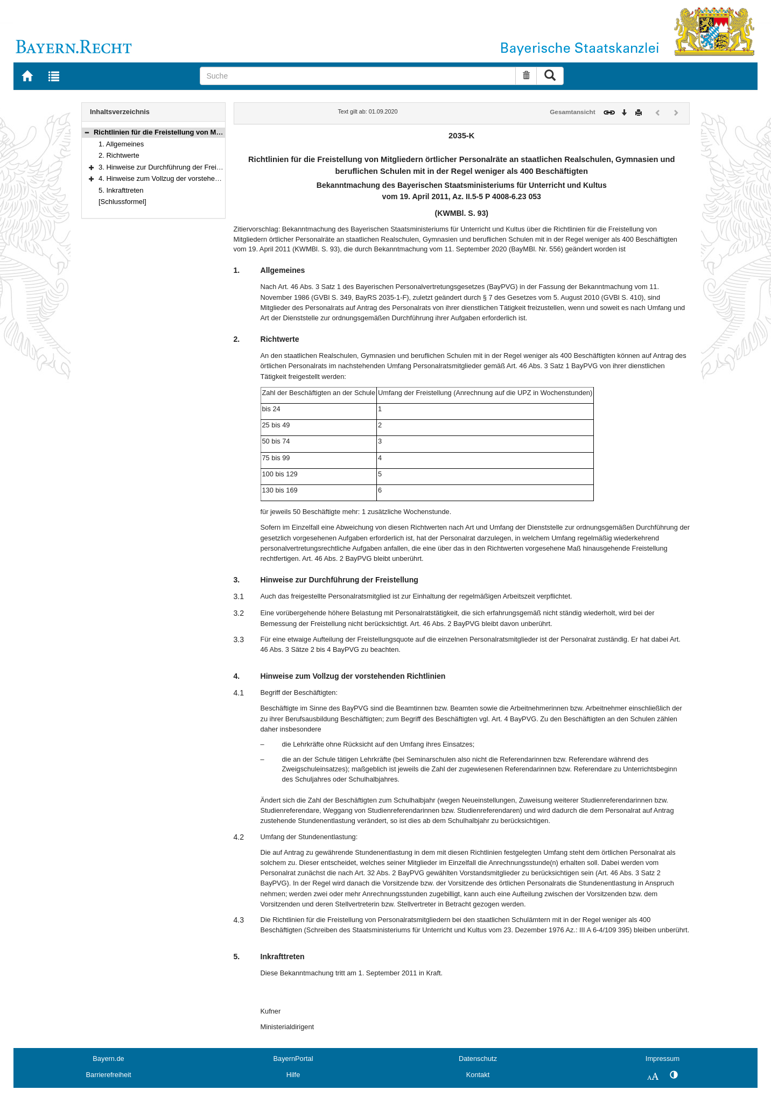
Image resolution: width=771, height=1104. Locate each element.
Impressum (662, 1058)
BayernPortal (293, 1058)
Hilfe (293, 1075)
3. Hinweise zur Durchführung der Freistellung (170, 167)
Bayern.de (108, 1058)
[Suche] (358, 76)
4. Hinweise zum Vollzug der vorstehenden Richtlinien (181, 178)
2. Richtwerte (119, 155)
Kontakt (477, 1075)
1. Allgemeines (121, 144)
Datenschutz (478, 1058)
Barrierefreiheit (108, 1075)
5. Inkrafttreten (121, 190)
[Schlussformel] (122, 202)
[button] (86, 132)
